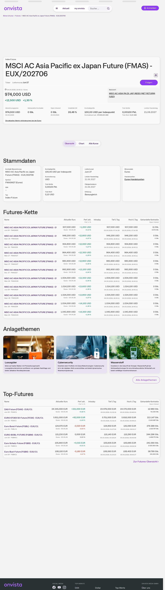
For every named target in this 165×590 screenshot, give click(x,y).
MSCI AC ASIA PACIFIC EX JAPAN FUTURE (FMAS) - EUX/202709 (35, 261)
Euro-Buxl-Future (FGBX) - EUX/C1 (20, 451)
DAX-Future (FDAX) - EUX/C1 (18, 409)
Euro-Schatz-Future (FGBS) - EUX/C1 (22, 443)
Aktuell (65, 8)
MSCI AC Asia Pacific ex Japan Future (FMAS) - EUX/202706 (43, 16)
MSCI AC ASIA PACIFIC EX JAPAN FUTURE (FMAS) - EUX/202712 (35, 269)
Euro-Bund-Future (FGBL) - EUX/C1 (21, 426)
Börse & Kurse (8, 16)
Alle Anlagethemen (146, 379)
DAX (77, 587)
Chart (81, 143)
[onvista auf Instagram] (64, 588)
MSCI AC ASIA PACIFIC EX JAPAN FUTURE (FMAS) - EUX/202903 (35, 312)
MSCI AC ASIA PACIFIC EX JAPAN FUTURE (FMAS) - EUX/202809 (35, 295)
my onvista (79, 8)
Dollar (98, 587)
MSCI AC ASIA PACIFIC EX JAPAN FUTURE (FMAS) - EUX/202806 (35, 286)
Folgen (148, 82)
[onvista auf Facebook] (54, 588)
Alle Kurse (93, 143)
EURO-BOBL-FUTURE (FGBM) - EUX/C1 (23, 434)
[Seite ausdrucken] (156, 75)
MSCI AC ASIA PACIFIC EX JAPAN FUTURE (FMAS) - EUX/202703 (35, 253)
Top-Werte (120, 587)
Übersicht (69, 143)
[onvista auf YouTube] (59, 588)
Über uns (146, 587)
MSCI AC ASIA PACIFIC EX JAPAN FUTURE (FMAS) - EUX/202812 (35, 303)
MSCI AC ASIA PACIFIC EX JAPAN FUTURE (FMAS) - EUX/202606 (35, 227)
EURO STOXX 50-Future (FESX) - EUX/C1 (23, 417)
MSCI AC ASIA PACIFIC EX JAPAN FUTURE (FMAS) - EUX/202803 (35, 278)
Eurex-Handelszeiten (134, 179)
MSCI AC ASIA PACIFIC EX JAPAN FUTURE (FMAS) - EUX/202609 (35, 236)
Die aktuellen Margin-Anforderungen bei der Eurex (23, 121)
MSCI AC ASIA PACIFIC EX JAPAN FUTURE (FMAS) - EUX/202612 (35, 244)
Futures (18, 16)
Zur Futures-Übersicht (146, 461)
